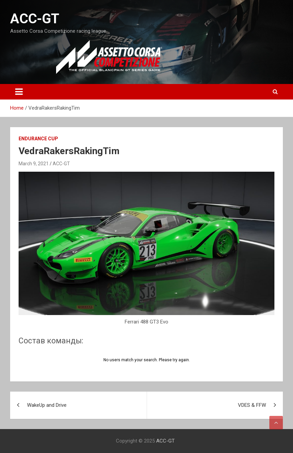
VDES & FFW (252, 405)
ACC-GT (34, 19)
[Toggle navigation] (19, 92)
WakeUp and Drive (47, 405)
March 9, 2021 (34, 163)
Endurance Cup (38, 138)
